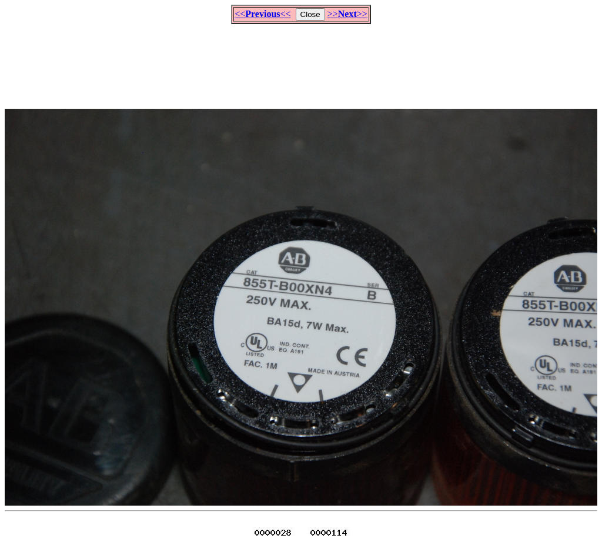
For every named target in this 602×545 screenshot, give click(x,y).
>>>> (347, 14)
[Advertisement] (301, 61)
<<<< (262, 14)
